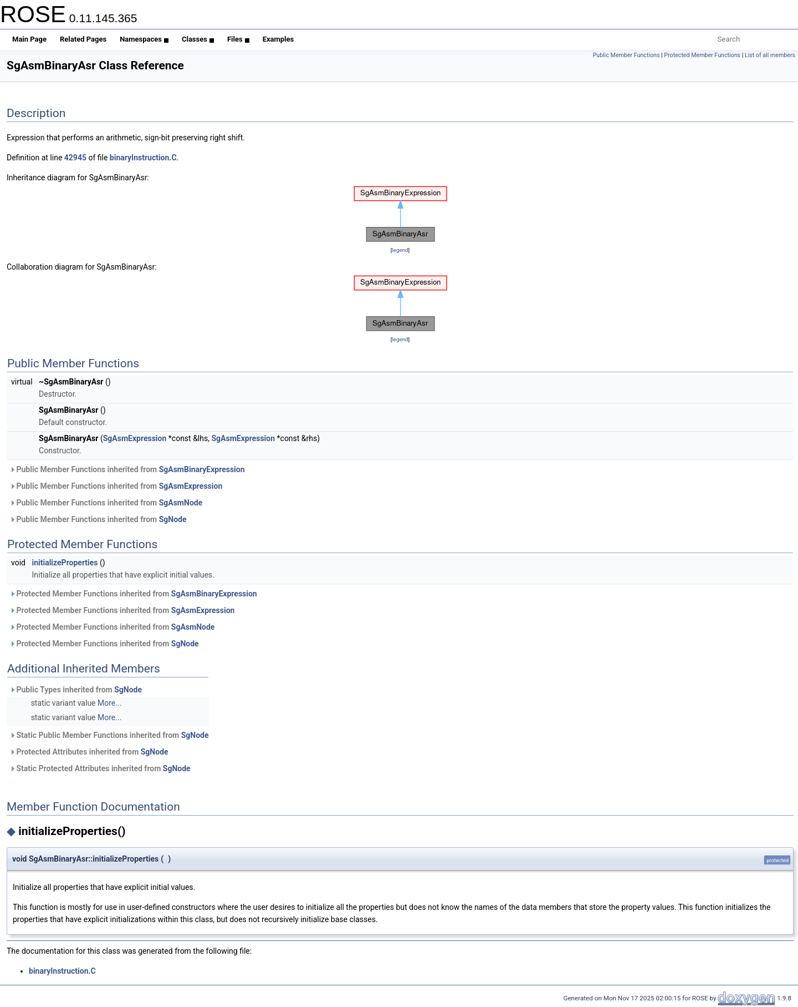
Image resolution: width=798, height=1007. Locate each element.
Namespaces (144, 39)
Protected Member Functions (702, 55)
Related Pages (83, 39)
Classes (198, 39)
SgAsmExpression (135, 438)
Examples (278, 39)
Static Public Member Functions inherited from (109, 735)
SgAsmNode (181, 502)
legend (400, 250)
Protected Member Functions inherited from (133, 593)
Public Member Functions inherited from (127, 469)
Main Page (29, 39)
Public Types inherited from (75, 689)
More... (109, 703)
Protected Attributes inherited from (88, 751)
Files (238, 39)
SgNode (173, 519)
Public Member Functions (626, 55)
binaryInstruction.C (143, 157)
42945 (75, 157)
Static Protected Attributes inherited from (100, 768)
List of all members (770, 55)
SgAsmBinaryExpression (202, 469)
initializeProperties (65, 562)
